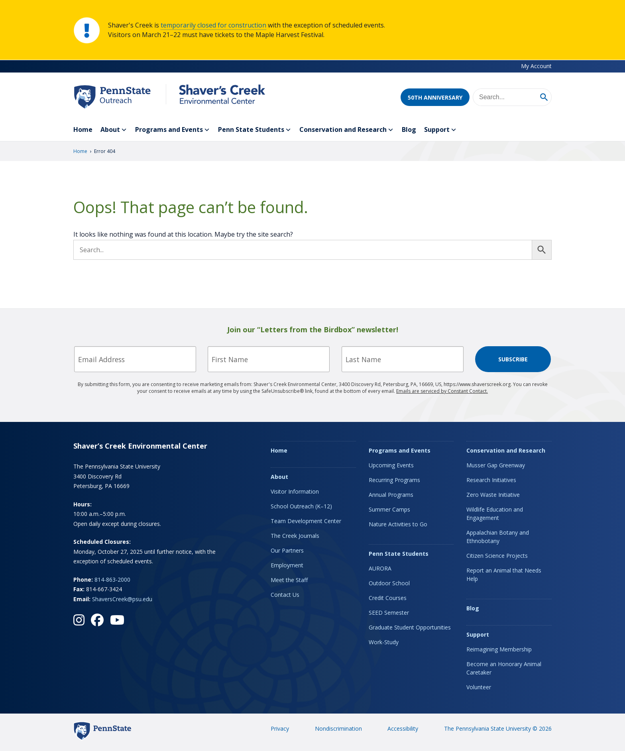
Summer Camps (389, 509)
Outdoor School (389, 583)
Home (82, 129)
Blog (409, 129)
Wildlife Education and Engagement (494, 514)
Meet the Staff (289, 580)
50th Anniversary (435, 97)
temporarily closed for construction (213, 25)
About (113, 129)
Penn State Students (254, 129)
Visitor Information (295, 491)
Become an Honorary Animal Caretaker (503, 668)
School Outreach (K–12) (301, 506)
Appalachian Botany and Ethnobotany (497, 537)
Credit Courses (388, 598)
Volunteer (478, 687)
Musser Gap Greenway (495, 465)
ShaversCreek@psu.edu (122, 599)
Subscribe (513, 359)
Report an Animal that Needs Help (503, 574)
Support (440, 129)
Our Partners (287, 550)
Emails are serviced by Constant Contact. (442, 391)
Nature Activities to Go (398, 524)
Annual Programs (391, 494)
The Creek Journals (295, 535)
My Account (536, 66)
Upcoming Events (391, 465)
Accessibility (402, 728)
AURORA (380, 568)
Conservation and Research (346, 129)
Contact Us (285, 594)
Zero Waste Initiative (493, 494)
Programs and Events (172, 129)
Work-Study (384, 642)
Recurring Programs (394, 480)
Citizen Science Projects (497, 555)
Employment (287, 565)
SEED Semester (389, 612)
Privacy (280, 728)
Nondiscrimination (338, 728)
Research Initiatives (491, 480)
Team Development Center (306, 521)
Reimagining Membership (499, 649)
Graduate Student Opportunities (410, 627)
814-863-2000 (112, 579)
